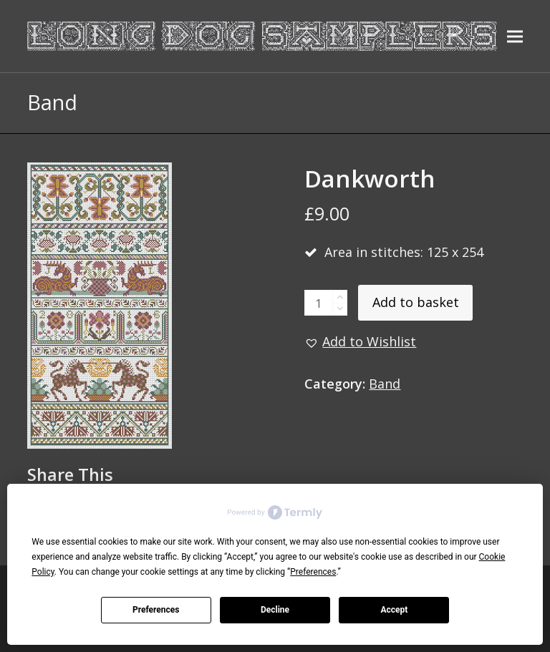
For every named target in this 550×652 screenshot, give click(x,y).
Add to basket (415, 302)
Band (384, 383)
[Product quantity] (318, 303)
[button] (515, 36)
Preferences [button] (313, 572)
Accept (393, 610)
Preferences (156, 610)
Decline (275, 610)
